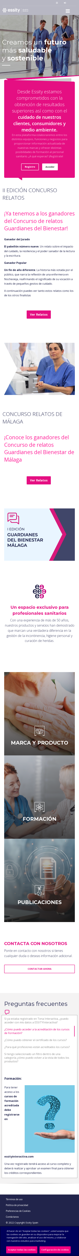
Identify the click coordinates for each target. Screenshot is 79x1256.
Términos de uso (14, 1199)
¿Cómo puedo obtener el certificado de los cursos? (35, 1040)
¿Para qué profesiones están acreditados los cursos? (37, 1047)
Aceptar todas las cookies (22, 1249)
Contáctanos (12, 1217)
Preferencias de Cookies (18, 1211)
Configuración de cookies (55, 1249)
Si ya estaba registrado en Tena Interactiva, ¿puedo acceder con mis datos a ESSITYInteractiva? (36, 1020)
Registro (30, 166)
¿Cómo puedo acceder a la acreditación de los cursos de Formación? (37, 1031)
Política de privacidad (17, 1205)
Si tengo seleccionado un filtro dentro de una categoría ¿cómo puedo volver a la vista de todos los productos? (36, 1057)
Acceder (50, 166)
